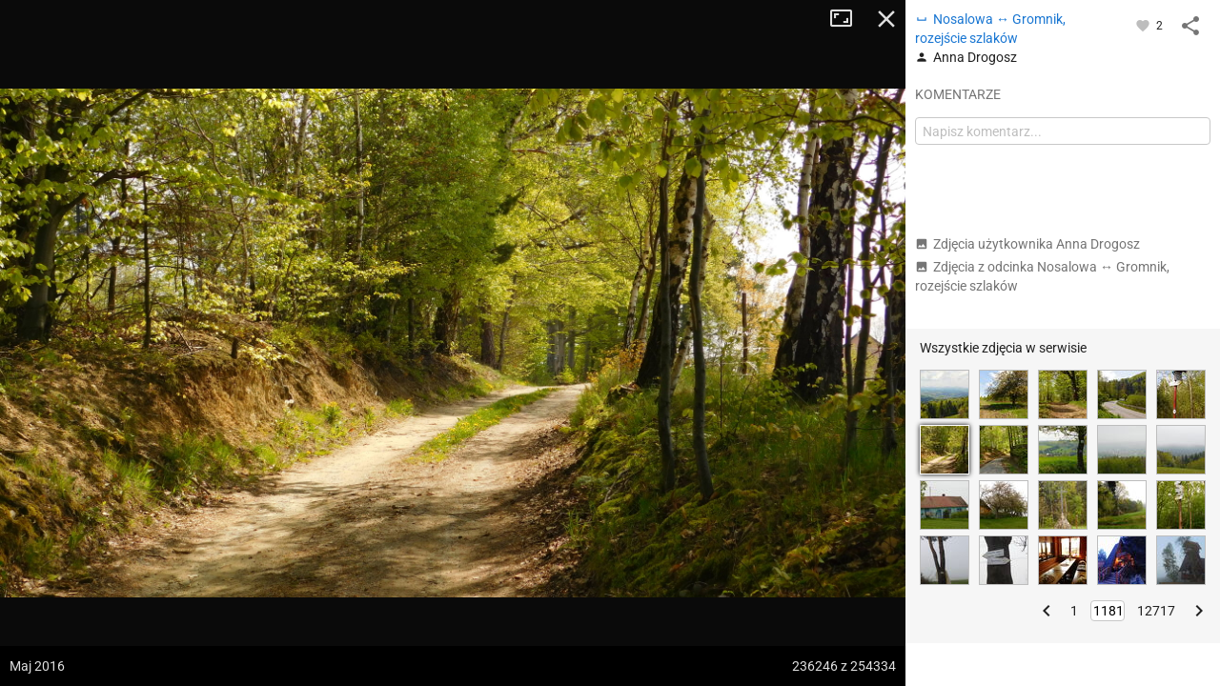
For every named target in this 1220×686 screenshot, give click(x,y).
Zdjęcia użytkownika (1027, 244)
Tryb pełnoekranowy (848, 19)
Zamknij (886, 19)
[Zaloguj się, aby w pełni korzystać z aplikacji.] (1144, 24)
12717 (1156, 610)
